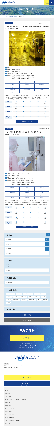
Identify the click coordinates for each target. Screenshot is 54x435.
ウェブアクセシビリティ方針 (12, 420)
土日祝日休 (9, 296)
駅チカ (39, 299)
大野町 (7, 264)
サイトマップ (8, 423)
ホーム (5, 16)
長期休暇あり (16, 299)
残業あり (31, 296)
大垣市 (9, 270)
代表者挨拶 (8, 396)
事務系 (9, 239)
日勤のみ (37, 296)
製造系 (16, 16)
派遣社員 (9, 128)
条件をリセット (27, 320)
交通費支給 (24, 299)
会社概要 (7, 393)
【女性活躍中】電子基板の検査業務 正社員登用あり (23, 132)
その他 (9, 253)
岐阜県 (7, 267)
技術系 (9, 244)
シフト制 (9, 299)
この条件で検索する (27, 315)
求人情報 (11, 16)
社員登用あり (32, 299)
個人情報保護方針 (10, 417)
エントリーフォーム (10, 414)
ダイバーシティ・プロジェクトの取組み (15, 399)
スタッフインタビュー (11, 408)
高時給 (8, 302)
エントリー (46, 2)
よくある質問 (8, 411)
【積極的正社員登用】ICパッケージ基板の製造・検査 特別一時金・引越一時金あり (27, 27)
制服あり (45, 299)
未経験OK (16, 296)
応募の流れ (8, 405)
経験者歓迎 (23, 296)
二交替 (43, 296)
